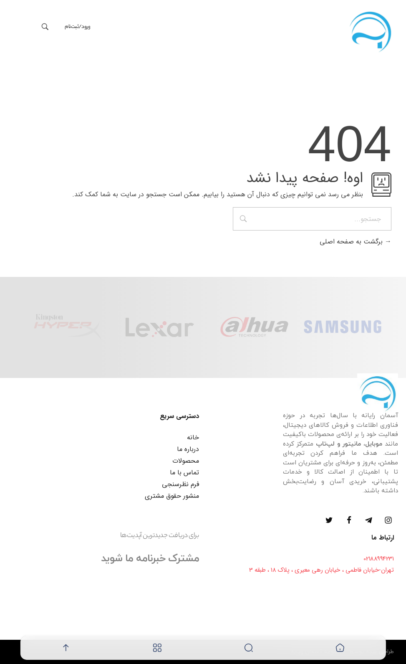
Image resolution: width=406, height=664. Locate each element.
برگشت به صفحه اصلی (355, 241)
